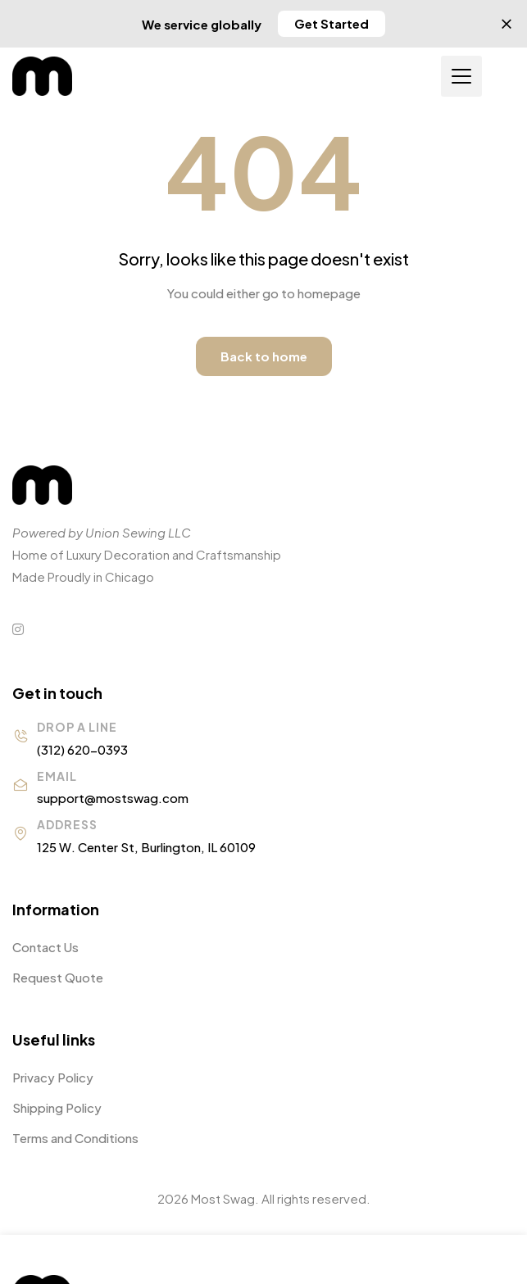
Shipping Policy (57, 1107)
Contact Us (45, 947)
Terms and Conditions (75, 1138)
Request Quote (57, 977)
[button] (331, 24)
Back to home (263, 356)
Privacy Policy (52, 1077)
